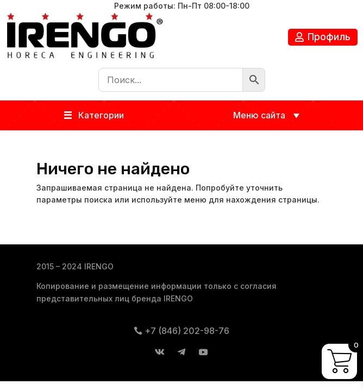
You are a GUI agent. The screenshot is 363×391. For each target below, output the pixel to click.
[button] (101, 115)
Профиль (329, 36)
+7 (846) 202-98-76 (187, 330)
